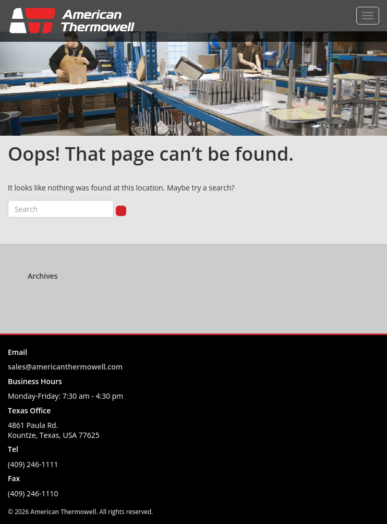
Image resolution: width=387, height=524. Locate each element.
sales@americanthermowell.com (65, 367)
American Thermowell (63, 511)
